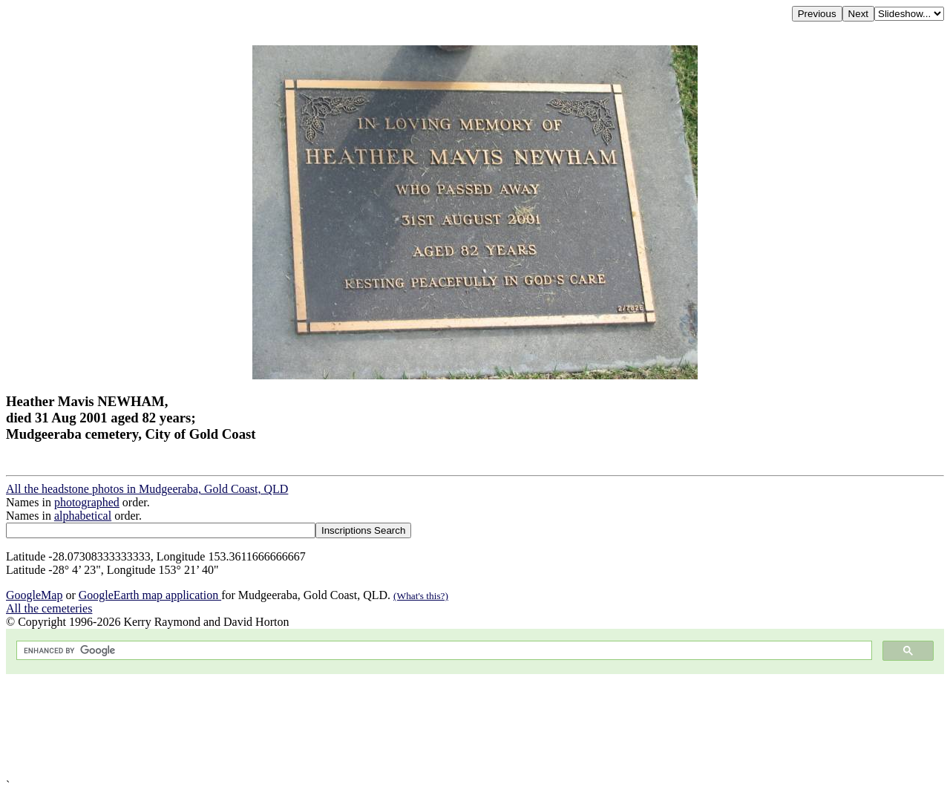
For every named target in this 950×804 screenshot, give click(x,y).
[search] (443, 650)
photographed (86, 502)
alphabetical (82, 515)
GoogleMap (34, 595)
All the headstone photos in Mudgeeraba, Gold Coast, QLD (147, 489)
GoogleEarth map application (150, 595)
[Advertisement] (451, 726)
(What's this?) (420, 595)
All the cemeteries (49, 608)
